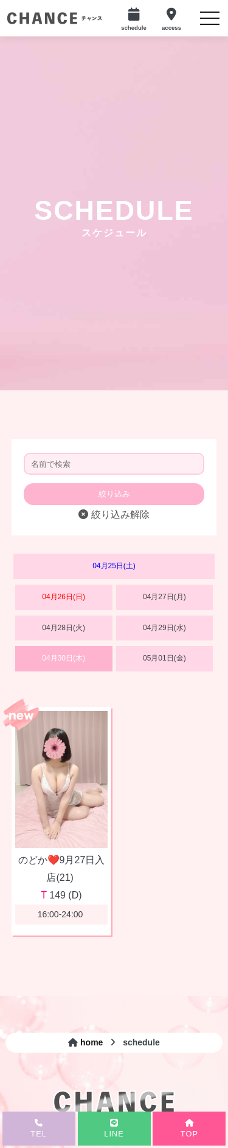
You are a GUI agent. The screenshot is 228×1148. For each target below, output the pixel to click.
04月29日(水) (164, 627)
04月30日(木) (63, 658)
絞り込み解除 (113, 514)
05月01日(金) (164, 658)
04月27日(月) (164, 597)
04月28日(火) (63, 627)
